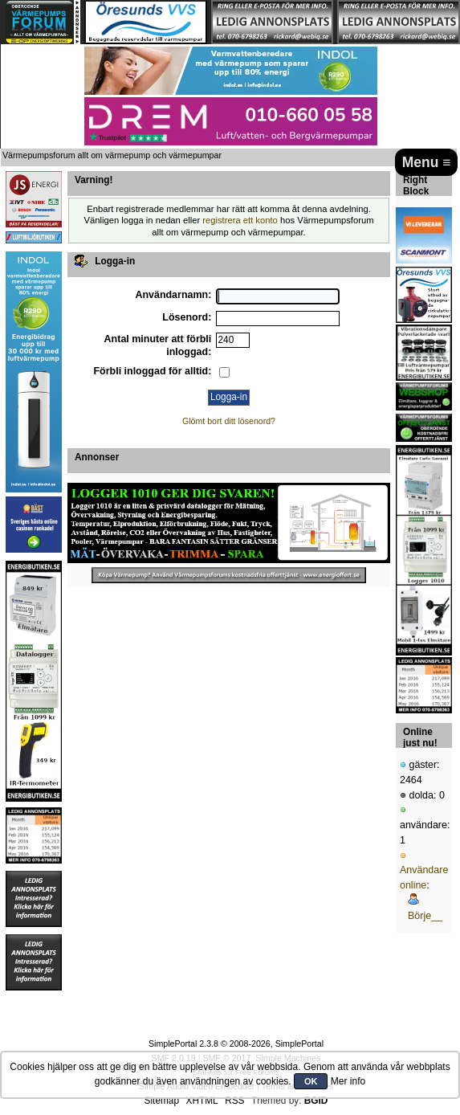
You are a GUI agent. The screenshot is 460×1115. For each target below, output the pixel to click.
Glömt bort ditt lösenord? (228, 421)
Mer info (348, 1081)
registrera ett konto (240, 220)
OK (311, 1081)
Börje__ (425, 915)
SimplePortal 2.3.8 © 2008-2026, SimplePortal (236, 1043)
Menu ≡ (426, 162)
